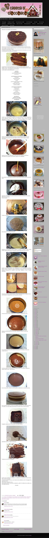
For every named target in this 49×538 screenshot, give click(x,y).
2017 (35, 321)
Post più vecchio (27, 529)
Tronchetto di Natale (41, 276)
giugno (37, 332)
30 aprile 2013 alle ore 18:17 (8, 506)
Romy (5, 520)
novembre (37, 328)
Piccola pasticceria (27, 23)
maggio (37, 333)
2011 (35, 347)
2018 (35, 320)
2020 (35, 317)
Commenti (36, 251)
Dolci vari (33, 23)
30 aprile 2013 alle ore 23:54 (8, 523)
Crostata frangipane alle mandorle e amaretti (41, 287)
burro (19, 496)
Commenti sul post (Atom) (9, 531)
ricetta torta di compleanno (42, 302)
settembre (37, 329)
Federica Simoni (6, 509)
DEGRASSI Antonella (42, 32)
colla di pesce (29, 496)
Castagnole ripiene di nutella (42, 271)
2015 (35, 324)
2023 (35, 313)
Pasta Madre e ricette (11, 23)
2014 (35, 325)
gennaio (37, 344)
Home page (16, 529)
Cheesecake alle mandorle (39, 338)
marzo (37, 341)
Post (35, 249)
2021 (35, 316)
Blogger (30, 535)
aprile (36, 334)
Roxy (5, 502)
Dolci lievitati (12, 25)
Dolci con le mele (19, 23)
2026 (35, 309)
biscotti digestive (9, 496)
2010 (35, 348)
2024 (35, 312)
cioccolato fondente (23, 496)
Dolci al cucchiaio (40, 23)
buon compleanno (15, 496)
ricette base (4, 23)
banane (5, 496)
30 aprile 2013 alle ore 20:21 (8, 517)
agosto (37, 330)
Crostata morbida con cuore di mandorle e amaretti (42, 266)
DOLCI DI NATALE (5, 25)
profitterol (36, 337)
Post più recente (5, 529)
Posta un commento (6, 525)
